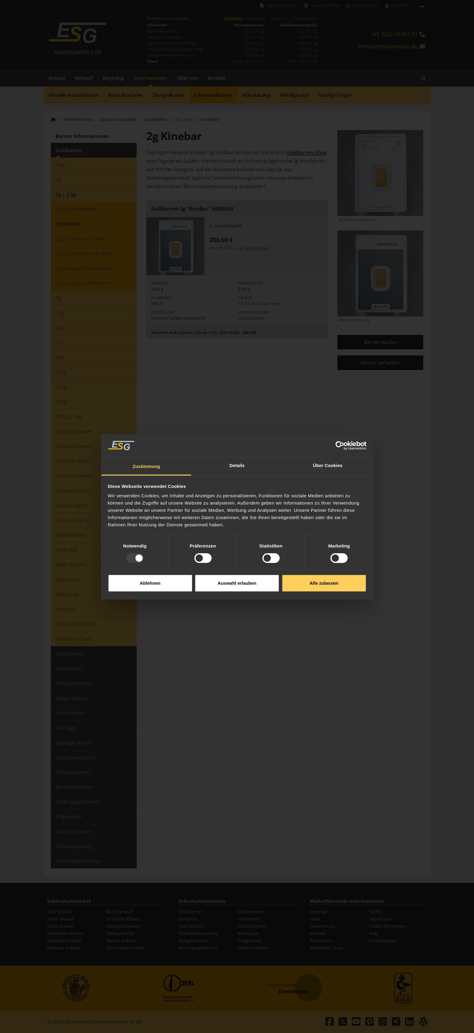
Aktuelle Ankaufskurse (73, 95)
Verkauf (84, 78)
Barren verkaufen (380, 362)
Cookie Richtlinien (387, 926)
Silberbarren (191, 926)
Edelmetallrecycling (198, 933)
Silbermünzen (252, 926)
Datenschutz (322, 926)
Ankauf (56, 78)
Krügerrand (249, 940)
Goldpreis (233, 18)
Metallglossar (294, 95)
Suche (375, 911)
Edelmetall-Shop (326, 948)
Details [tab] (237, 434)
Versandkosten (256, 247)
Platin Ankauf (60, 926)
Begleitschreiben (278, 5)
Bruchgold (248, 933)
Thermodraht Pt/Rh (125, 948)
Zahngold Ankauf (123, 926)
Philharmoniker (253, 948)
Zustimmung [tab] (146, 435)
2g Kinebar (208, 119)
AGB (373, 933)
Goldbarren (190, 911)
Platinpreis (278, 18)
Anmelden (397, 5)
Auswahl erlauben (237, 552)
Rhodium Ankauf (64, 940)
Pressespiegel (383, 940)
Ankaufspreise (362, 5)
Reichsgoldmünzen (198, 948)
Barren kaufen (380, 342)
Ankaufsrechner (322, 5)
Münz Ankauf (119, 911)
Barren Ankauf (120, 940)
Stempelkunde (168, 95)
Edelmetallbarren (213, 95)
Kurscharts (321, 940)
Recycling (113, 78)
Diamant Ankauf (63, 948)
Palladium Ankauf (65, 933)
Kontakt (217, 78)
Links (315, 919)
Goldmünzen (251, 911)
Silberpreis (256, 18)
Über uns (187, 78)
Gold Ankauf (59, 911)
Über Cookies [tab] (328, 434)
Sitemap (318, 911)
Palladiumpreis (304, 18)
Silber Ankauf (60, 919)
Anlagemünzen (194, 940)
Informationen (150, 78)
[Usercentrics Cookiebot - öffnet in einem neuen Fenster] (339, 415)
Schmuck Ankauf (123, 919)
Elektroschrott (120, 933)
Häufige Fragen (335, 95)
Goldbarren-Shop (306, 152)
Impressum (380, 919)
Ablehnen (150, 552)
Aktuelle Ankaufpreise (168, 18)
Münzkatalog (256, 95)
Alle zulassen (324, 552)
